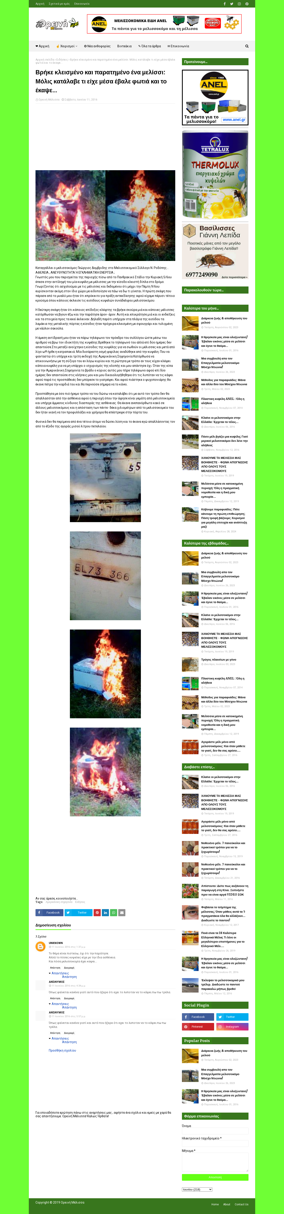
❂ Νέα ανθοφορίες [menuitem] (97, 46)
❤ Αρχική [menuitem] (42, 46)
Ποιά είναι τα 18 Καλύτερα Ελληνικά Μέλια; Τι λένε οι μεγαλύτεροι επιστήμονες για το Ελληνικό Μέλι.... (223, 939)
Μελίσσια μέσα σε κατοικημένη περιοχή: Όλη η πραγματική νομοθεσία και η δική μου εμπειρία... (222, 490)
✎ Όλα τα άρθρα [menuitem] (149, 46)
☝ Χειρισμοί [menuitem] (65, 46)
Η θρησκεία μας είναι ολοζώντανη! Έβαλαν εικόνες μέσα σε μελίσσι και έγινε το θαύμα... (224, 341)
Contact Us (241, 1204)
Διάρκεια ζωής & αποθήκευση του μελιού (224, 320)
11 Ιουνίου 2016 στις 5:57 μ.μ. (69, 1016)
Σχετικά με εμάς (59, 3)
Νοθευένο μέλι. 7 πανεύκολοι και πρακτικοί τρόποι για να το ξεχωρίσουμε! (223, 847)
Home (215, 1204)
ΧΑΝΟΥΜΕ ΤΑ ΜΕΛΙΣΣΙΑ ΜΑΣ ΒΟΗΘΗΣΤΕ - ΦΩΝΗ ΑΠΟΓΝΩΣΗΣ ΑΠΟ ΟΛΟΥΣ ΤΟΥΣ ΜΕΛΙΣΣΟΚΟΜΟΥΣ (224, 464)
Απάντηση (55, 968)
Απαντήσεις (60, 973)
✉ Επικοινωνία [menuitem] (178, 46)
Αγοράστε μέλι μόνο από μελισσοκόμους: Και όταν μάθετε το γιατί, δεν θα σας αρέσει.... (223, 746)
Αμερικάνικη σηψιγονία (59, 902)
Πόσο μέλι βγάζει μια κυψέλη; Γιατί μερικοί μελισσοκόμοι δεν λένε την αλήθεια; (224, 441)
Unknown (56, 943)
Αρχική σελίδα (45, 59)
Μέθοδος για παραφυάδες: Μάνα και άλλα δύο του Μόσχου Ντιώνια (224, 382)
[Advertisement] (105, 139)
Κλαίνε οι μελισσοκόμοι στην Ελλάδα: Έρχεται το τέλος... (221, 420)
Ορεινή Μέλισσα (49, 99)
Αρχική (40, 3)
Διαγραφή (69, 968)
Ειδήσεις (62, 59)
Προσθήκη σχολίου (62, 1050)
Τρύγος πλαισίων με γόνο (218, 659)
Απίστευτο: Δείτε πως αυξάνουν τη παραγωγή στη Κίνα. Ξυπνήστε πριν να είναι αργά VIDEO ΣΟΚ (224, 890)
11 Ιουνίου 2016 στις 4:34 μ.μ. (69, 985)
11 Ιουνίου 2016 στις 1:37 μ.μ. (69, 947)
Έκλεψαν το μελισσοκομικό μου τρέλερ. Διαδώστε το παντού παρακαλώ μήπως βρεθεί (222, 984)
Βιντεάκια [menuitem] (124, 46)
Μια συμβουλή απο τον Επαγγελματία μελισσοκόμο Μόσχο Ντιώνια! (220, 363)
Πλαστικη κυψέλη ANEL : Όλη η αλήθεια (222, 401)
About (226, 1204)
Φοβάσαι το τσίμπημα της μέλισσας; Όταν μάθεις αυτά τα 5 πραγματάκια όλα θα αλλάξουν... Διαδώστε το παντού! (223, 913)
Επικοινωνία (81, 3)
